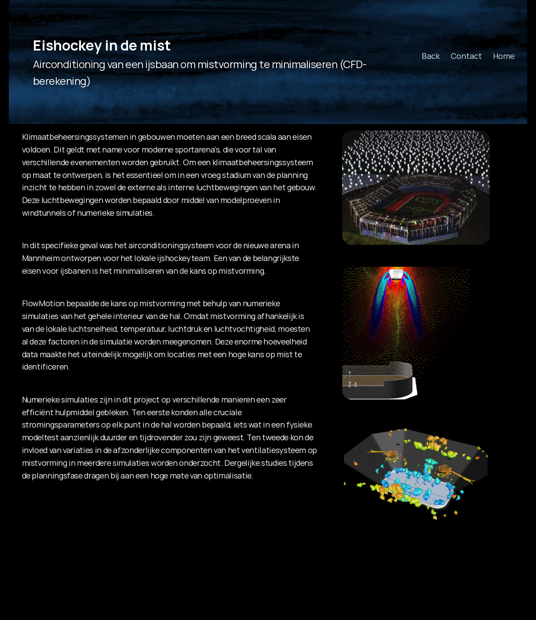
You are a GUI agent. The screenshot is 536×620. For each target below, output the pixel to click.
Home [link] (503, 56)
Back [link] (431, 56)
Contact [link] (466, 56)
